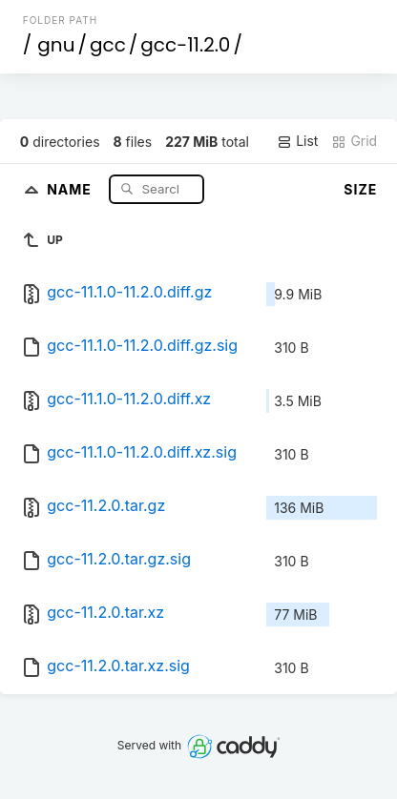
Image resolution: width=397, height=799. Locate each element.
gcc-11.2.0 (185, 44)
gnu (55, 44)
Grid (354, 141)
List (297, 141)
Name (71, 188)
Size (360, 189)
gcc (108, 44)
